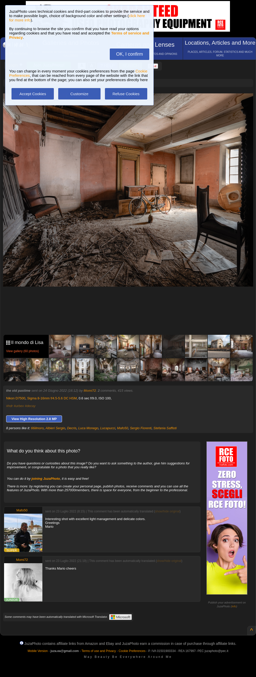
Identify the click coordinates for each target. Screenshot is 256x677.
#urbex (19, 406)
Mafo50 (122, 428)
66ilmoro (37, 428)
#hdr (9, 406)
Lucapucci (107, 428)
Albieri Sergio (55, 428)
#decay (30, 406)
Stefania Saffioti (165, 428)
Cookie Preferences (132, 651)
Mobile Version (38, 651)
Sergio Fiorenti (141, 428)
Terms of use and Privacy (98, 651)
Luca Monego (88, 428)
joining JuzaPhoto (45, 479)
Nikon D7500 (15, 398)
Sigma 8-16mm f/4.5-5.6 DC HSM (52, 398)
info (234, 606)
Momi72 (90, 390)
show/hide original (167, 511)
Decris (72, 428)
